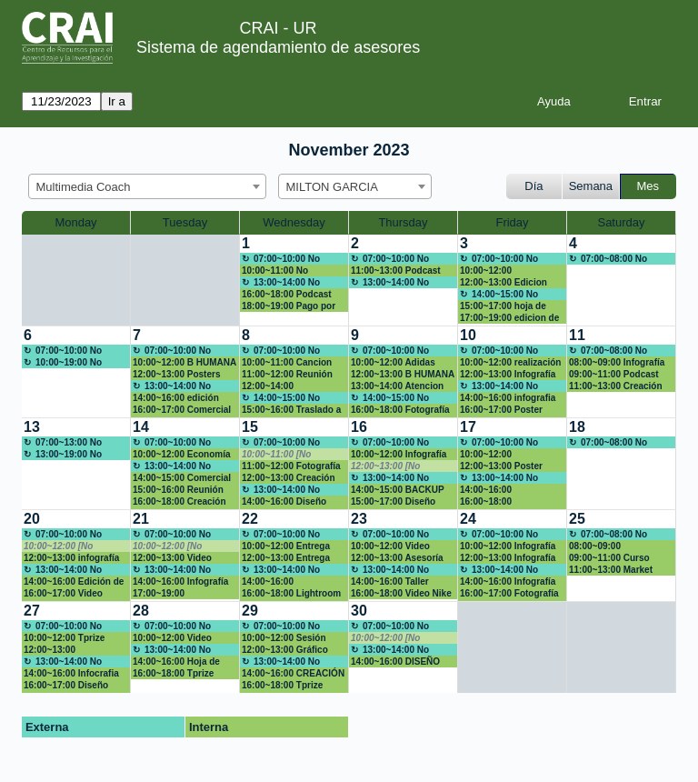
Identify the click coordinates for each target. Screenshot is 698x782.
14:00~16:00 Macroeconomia (276, 581)
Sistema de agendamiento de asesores (278, 47)
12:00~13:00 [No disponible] (385, 466)
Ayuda (554, 101)
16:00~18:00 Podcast (287, 294)
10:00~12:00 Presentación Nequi (502, 454)
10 (468, 335)
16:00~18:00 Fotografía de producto (400, 410)
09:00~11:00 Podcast (614, 374)
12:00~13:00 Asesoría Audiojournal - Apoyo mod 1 (397, 558)
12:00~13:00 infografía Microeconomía (71, 558)
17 (468, 427)
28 (141, 610)
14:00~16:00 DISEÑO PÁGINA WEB (395, 662)
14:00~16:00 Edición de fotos (74, 581)
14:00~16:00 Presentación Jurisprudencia (492, 490)
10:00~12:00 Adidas (393, 362)
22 (250, 518)
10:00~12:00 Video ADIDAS (390, 546)
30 (359, 610)
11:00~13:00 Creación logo (616, 386)
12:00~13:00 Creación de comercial (288, 478)
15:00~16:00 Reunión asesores (178, 490)
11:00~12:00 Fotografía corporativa (291, 466)
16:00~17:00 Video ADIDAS (63, 593)
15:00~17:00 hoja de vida (503, 306)
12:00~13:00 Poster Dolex (501, 466)
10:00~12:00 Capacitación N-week (505, 271)
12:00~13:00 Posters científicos (176, 374)
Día (533, 186)
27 (32, 610)
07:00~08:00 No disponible (608, 259)
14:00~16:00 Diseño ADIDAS (284, 501)
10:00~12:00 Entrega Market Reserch (286, 546)
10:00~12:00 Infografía (398, 454)
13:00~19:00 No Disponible (63, 454)
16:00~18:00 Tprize (173, 673)
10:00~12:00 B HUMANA (184, 362)
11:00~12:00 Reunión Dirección (287, 374)
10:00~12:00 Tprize (64, 638)
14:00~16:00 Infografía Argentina (180, 581)
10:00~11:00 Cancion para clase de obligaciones (287, 362)
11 (577, 335)
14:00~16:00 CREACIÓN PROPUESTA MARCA (293, 673)
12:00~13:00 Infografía (507, 374)
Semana (591, 186)
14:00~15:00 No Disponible (499, 294)
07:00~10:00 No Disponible (281, 259)
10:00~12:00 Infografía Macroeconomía (507, 546)
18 (577, 427)
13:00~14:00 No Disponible (281, 282)
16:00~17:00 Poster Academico (501, 410)
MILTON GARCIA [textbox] (332, 187)
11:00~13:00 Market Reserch (611, 570)
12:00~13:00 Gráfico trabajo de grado (285, 650)
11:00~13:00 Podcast (396, 271)
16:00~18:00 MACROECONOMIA (502, 501)
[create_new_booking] (621, 280)
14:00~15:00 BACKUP (397, 490)
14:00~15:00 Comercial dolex (182, 478)
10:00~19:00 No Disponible (63, 362)
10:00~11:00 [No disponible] (276, 454)
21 (141, 518)
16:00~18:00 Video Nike (401, 593)
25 (577, 518)
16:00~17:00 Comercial (182, 410)
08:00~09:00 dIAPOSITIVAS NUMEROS (600, 546)
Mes (648, 186)
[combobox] (147, 186)
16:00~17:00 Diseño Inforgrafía (66, 685)
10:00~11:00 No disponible (275, 271)
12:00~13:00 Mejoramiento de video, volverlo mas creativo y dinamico (74, 650)
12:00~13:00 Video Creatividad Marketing (180, 558)
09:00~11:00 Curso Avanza (609, 558)
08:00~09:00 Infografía (616, 362)
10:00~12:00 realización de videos (510, 362)
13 (32, 427)
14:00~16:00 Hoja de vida (176, 662)
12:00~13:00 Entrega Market (286, 558)
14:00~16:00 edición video (176, 398)
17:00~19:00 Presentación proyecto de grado (182, 593)
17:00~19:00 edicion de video (509, 318)
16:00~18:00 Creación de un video (179, 501)
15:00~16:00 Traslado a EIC (291, 410)
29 (250, 610)
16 (359, 427)
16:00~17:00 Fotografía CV (509, 593)
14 (141, 427)
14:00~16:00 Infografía (507, 581)
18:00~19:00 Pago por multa (288, 306)
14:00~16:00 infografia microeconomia (507, 398)
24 (468, 518)
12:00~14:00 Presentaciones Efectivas (275, 386)
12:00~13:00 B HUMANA (402, 374)
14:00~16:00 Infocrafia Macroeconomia (71, 673)
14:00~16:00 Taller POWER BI (390, 581)
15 (250, 427)
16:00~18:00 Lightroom (291, 593)
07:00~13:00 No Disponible (63, 442)
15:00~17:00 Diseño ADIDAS (393, 501)
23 (359, 518)
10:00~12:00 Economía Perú (182, 454)
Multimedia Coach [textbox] (83, 187)
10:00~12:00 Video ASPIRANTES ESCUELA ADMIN (185, 638)
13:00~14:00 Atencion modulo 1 (397, 386)
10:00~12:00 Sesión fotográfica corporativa (291, 638)
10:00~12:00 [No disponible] (58, 546)
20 (32, 518)
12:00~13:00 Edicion (503, 282)
